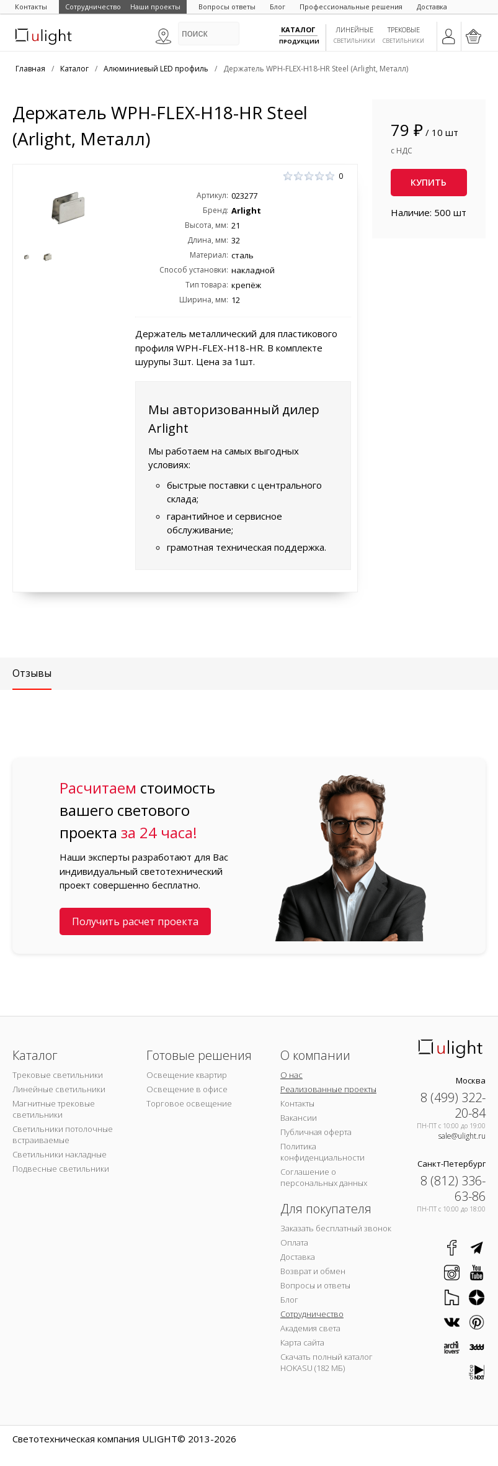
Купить (429, 182)
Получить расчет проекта (135, 921)
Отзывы (31, 673)
